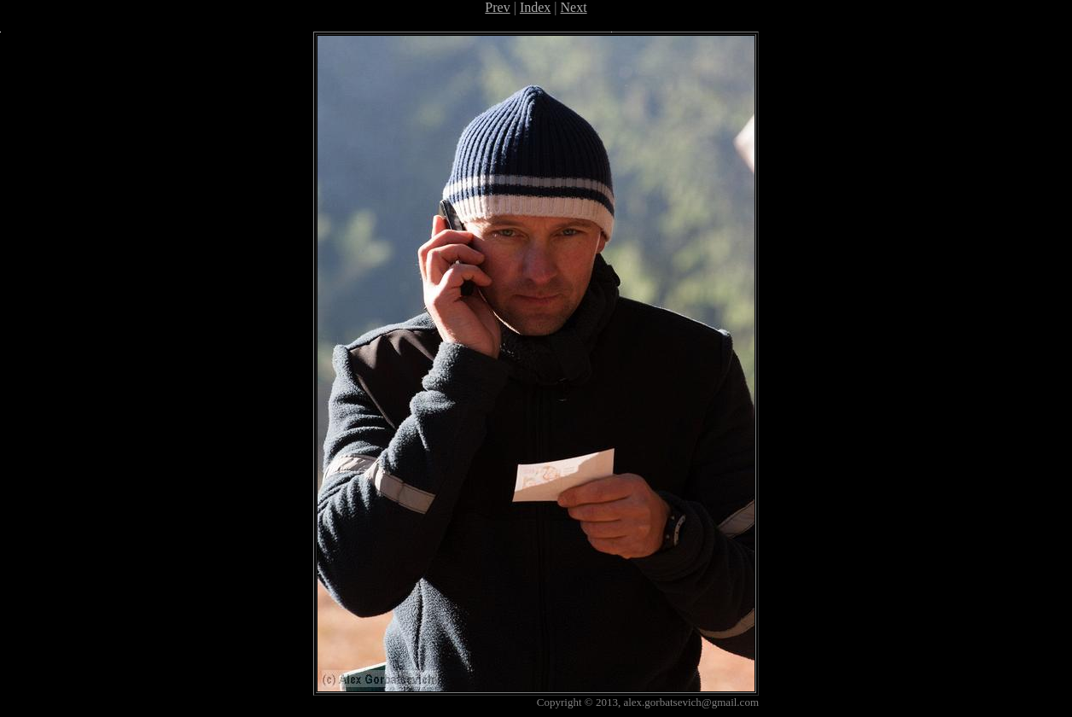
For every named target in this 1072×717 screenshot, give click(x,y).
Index (535, 7)
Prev (497, 7)
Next (574, 7)
